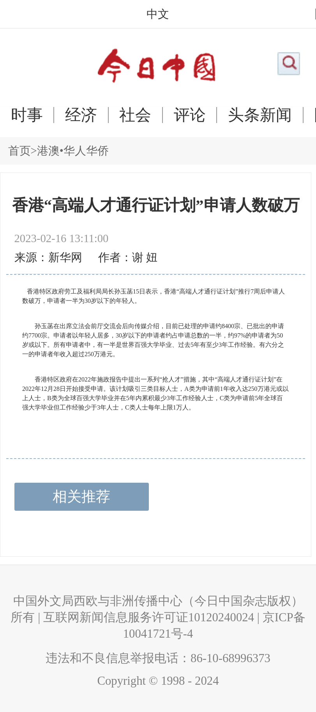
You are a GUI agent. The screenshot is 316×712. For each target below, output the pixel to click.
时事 (27, 115)
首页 (19, 150)
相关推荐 (81, 497)
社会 (135, 115)
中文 (158, 14)
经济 (81, 115)
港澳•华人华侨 (73, 150)
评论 (190, 115)
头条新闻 (260, 115)
